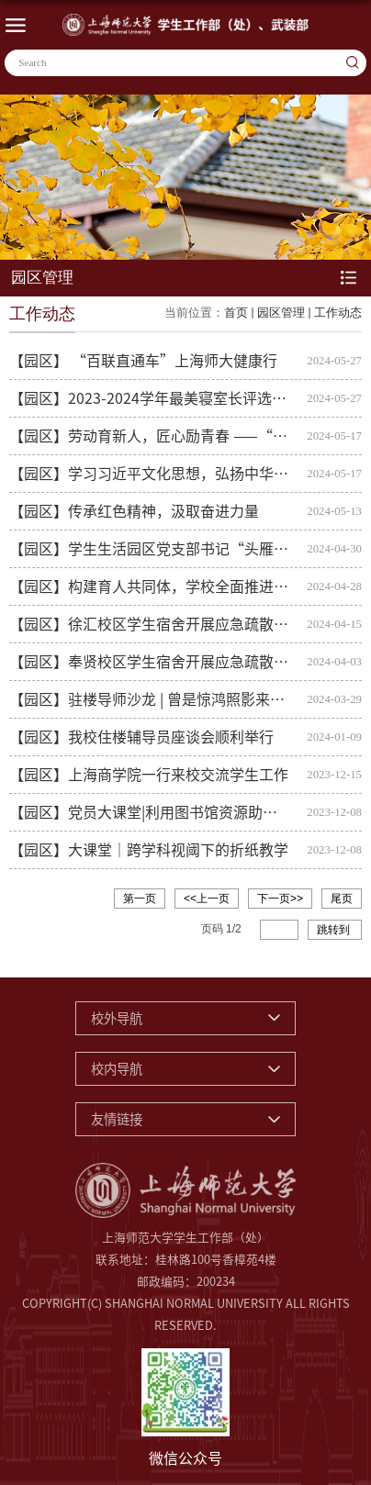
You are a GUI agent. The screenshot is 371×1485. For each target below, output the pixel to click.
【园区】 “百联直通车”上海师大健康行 (143, 360)
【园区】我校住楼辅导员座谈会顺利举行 (141, 737)
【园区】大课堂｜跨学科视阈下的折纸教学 (148, 850)
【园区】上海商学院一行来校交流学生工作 (148, 774)
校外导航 (116, 1018)
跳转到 (335, 929)
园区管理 (281, 312)
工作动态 (338, 312)
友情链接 (116, 1119)
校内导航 (116, 1069)
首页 (236, 312)
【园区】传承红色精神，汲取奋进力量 (134, 511)
